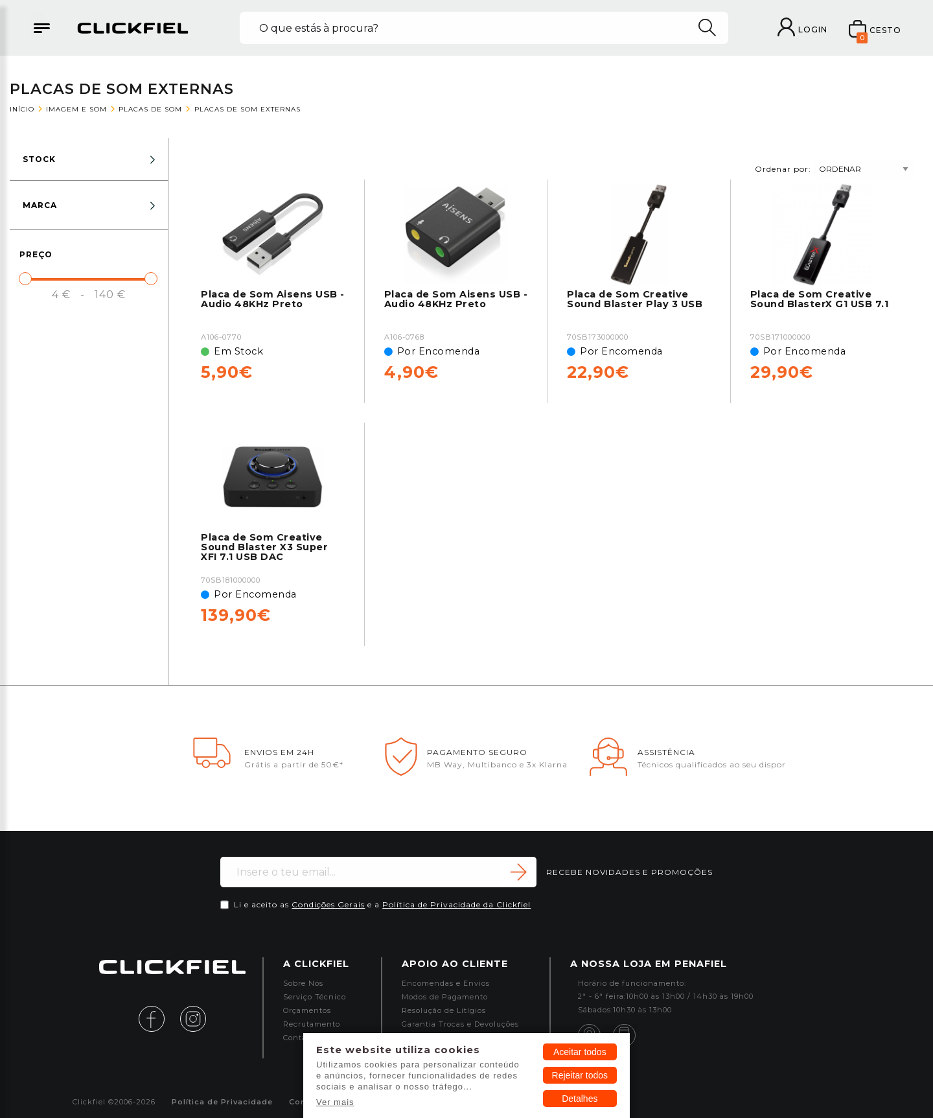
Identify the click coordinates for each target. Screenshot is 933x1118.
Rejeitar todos (580, 1075)
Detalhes (579, 1098)
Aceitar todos (579, 1052)
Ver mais (335, 1102)
